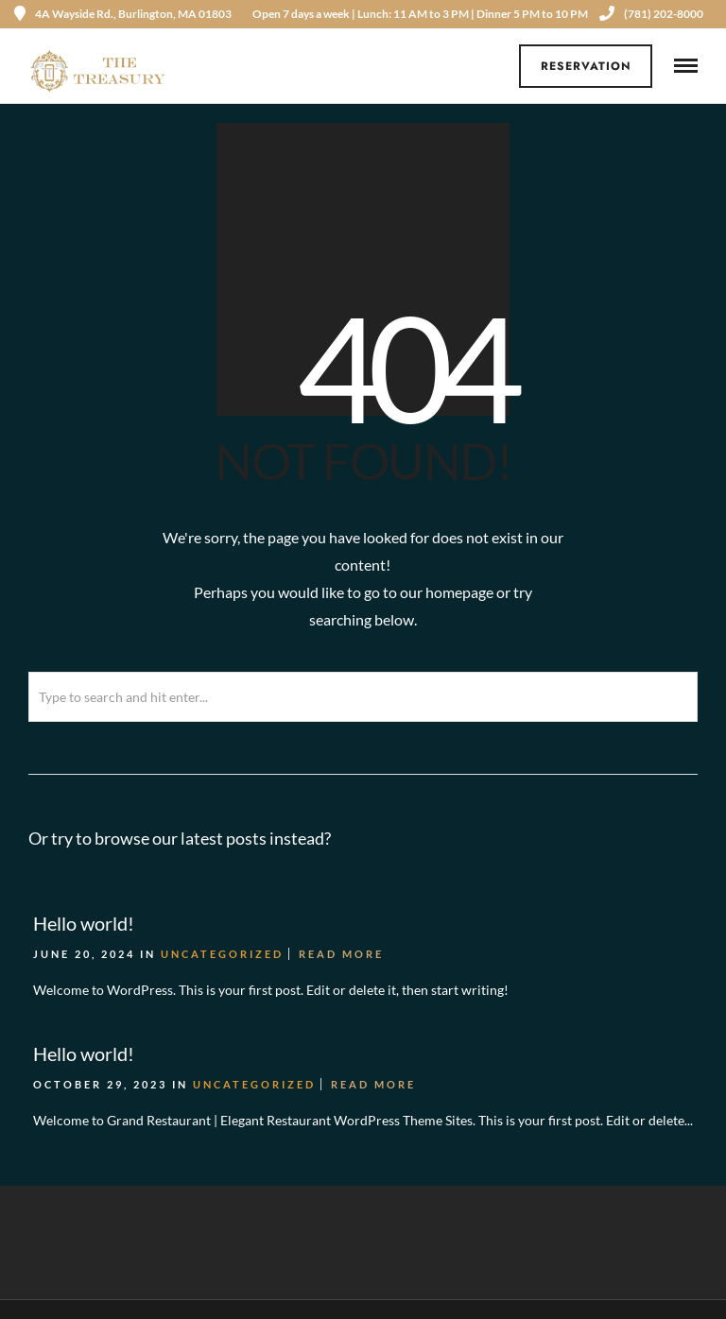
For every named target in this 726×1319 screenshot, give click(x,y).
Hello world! (83, 923)
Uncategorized (222, 954)
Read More (341, 954)
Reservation (586, 66)
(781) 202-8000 (651, 14)
